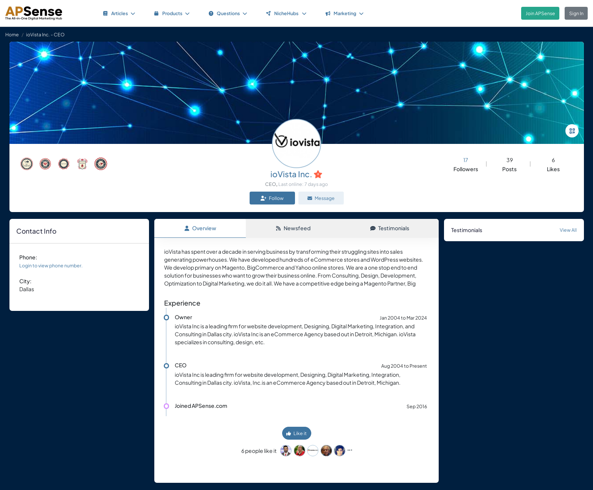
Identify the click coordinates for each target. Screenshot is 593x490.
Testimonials (389, 228)
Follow (272, 198)
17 (465, 159)
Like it (296, 434)
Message (321, 198)
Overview (200, 228)
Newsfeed (293, 228)
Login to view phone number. (51, 265)
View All (568, 230)
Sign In (576, 13)
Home (12, 34)
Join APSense (540, 13)
